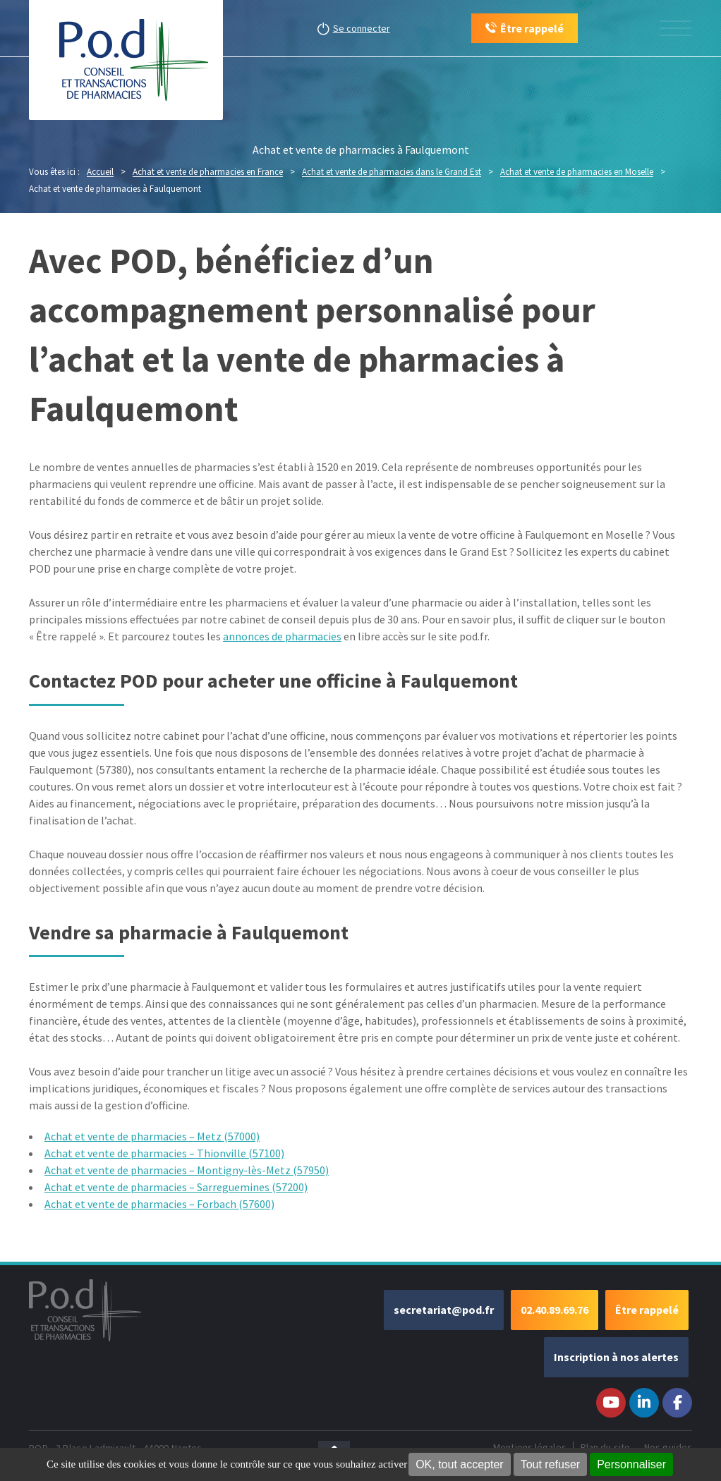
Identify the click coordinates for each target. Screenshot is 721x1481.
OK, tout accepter (460, 1464)
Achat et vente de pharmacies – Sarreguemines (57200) (176, 1187)
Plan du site (605, 1447)
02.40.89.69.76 (554, 1310)
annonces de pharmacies (282, 636)
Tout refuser (550, 1464)
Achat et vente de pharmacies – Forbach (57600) (159, 1204)
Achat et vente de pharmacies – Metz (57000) (152, 1136)
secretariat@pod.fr (444, 1310)
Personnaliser (631, 1464)
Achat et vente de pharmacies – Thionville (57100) (164, 1153)
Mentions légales (529, 1447)
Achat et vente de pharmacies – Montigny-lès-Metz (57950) (186, 1170)
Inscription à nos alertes (616, 1357)
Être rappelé (647, 1310)
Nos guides (668, 1447)
